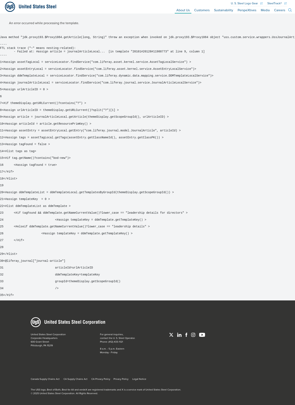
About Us (183, 10)
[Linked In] (179, 334)
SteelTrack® (276, 3)
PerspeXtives (247, 10)
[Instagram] (193, 334)
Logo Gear (246, 3)
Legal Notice (139, 379)
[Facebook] (186, 334)
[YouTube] (202, 334)
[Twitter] (171, 334)
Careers (279, 10)
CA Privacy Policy (100, 379)
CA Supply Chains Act (75, 379)
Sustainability (223, 10)
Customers (202, 10)
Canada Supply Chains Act (45, 379)
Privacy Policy (120, 379)
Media (265, 10)
